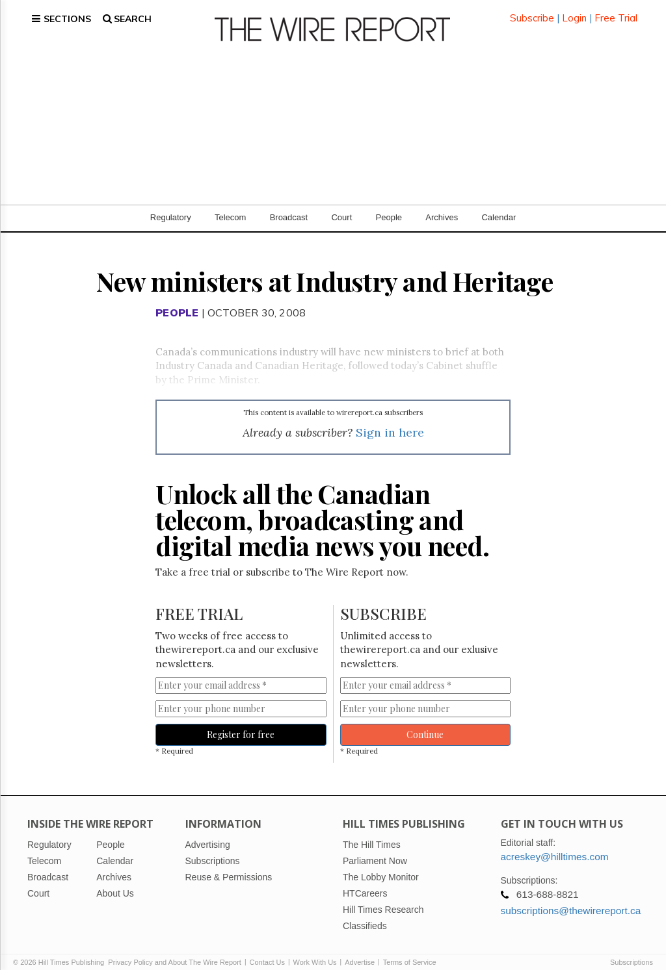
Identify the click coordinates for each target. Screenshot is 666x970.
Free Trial (615, 12)
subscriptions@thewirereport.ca (571, 900)
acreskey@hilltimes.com (555, 846)
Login (574, 12)
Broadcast (289, 207)
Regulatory (170, 207)
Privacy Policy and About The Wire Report (174, 952)
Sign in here (390, 422)
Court (341, 207)
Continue (425, 725)
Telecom (230, 207)
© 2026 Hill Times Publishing (60, 952)
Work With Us (315, 952)
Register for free (240, 725)
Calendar (498, 207)
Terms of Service (409, 952)
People (389, 207)
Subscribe (532, 12)
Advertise (360, 952)
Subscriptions (631, 952)
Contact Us (267, 952)
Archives (441, 207)
